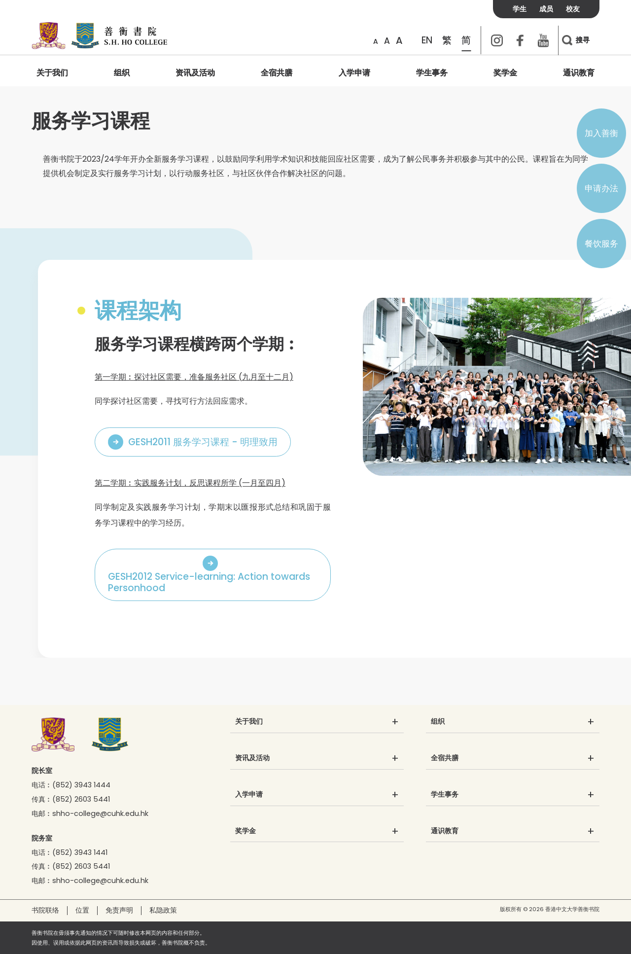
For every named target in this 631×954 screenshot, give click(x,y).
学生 (519, 9)
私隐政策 (163, 910)
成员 (546, 9)
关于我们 (52, 72)
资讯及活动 (195, 72)
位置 (82, 910)
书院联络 (45, 910)
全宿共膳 (276, 72)
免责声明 (119, 910)
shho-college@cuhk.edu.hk (100, 813)
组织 (122, 72)
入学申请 (354, 72)
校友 (573, 9)
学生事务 (432, 72)
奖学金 (505, 72)
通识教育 (579, 72)
